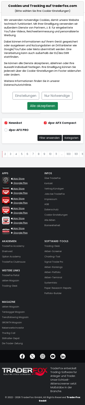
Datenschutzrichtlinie (17, 85)
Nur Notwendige (57, 96)
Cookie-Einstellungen (40, 71)
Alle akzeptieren (42, 106)
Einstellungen (25, 96)
